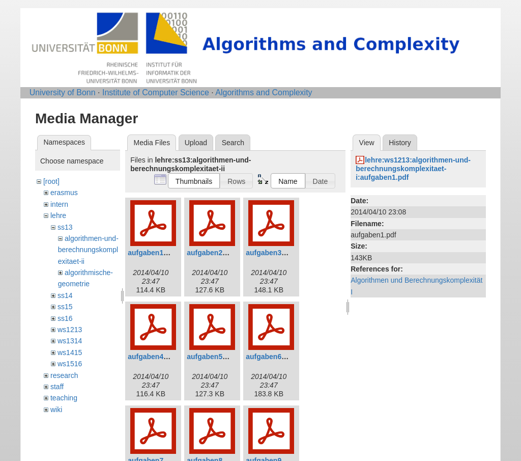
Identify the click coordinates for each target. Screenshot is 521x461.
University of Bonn (63, 92)
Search (233, 143)
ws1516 (69, 364)
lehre (58, 215)
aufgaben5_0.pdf (215, 356)
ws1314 (69, 341)
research (64, 375)
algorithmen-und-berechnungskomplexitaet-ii (88, 249)
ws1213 (69, 330)
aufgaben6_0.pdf (274, 356)
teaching (63, 398)
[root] (51, 181)
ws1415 (69, 352)
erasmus (64, 192)
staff (57, 387)
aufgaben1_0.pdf (156, 253)
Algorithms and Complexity (263, 92)
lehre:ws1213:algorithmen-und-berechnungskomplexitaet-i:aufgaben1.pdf (413, 168)
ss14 (65, 295)
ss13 (65, 227)
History (400, 143)
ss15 (65, 307)
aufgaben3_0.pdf (274, 253)
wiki (56, 409)
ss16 (65, 318)
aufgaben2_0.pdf (215, 253)
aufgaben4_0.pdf (156, 356)
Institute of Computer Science (155, 92)
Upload (196, 143)
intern (59, 204)
